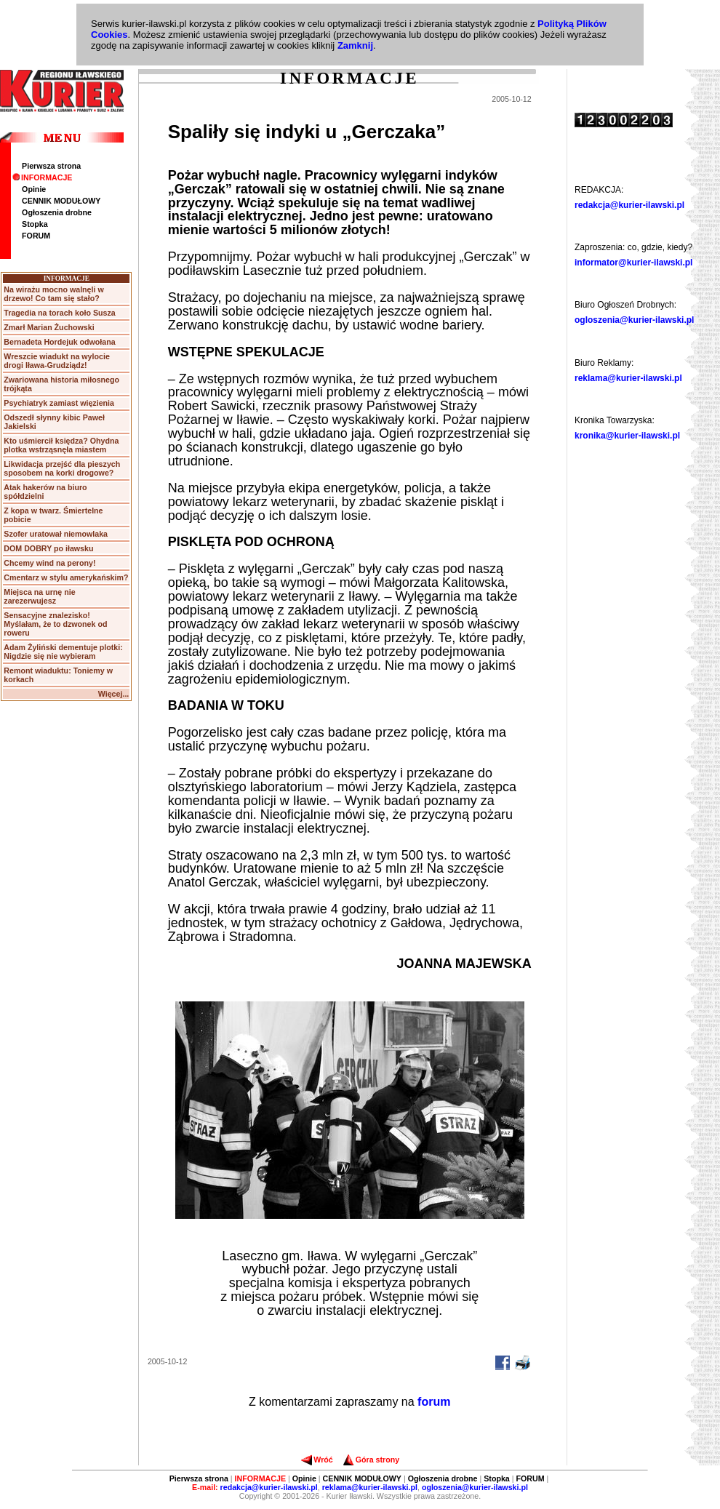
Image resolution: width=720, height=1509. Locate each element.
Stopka (35, 224)
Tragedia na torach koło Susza (59, 312)
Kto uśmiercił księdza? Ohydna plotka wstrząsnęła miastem (61, 445)
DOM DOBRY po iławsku (48, 548)
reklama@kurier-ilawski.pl (628, 378)
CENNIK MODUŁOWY (61, 200)
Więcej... (113, 693)
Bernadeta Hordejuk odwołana (59, 341)
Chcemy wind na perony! (49, 563)
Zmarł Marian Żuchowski (49, 327)
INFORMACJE (42, 177)
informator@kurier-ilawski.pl (633, 262)
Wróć (316, 1459)
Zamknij (355, 45)
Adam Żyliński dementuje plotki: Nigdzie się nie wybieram (63, 651)
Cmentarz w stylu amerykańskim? (66, 577)
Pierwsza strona (51, 165)
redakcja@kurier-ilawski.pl (629, 205)
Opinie (34, 189)
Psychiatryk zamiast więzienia (59, 403)
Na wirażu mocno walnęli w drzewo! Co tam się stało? (53, 294)
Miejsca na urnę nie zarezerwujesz (39, 596)
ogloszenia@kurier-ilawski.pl (634, 320)
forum (433, 1402)
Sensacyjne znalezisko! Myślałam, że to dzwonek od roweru (55, 624)
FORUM (36, 235)
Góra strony (371, 1459)
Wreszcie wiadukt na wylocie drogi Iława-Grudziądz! (57, 360)
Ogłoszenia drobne (57, 212)
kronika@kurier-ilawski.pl (627, 436)
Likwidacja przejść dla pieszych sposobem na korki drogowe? (62, 468)
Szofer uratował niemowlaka (56, 533)
